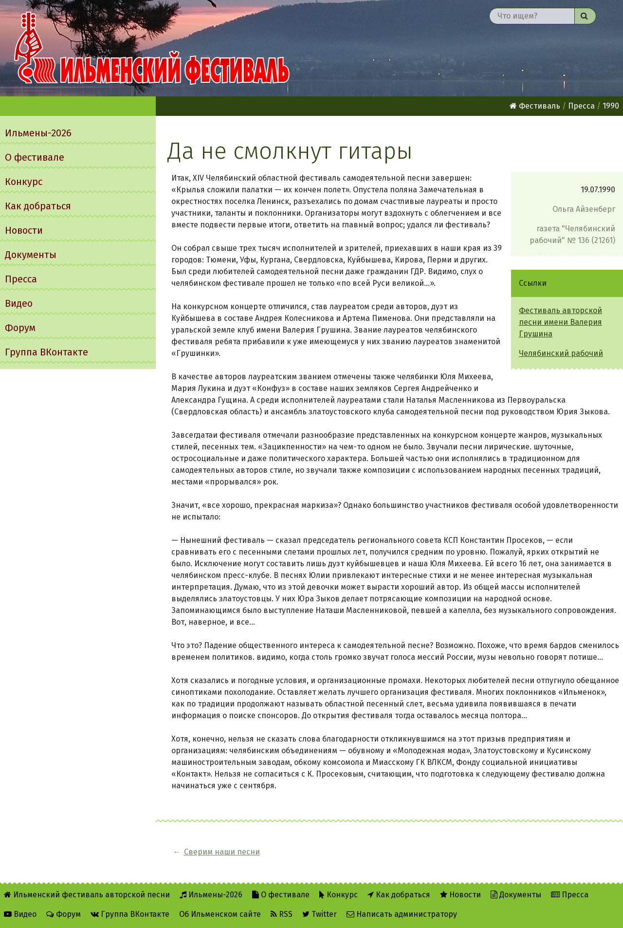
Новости (24, 230)
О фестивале (34, 157)
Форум (20, 328)
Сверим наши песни (222, 851)
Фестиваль (535, 106)
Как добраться (38, 206)
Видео (19, 303)
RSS (282, 914)
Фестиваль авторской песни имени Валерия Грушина (560, 322)
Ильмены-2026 (38, 133)
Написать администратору (402, 914)
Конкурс (23, 181)
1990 (611, 106)
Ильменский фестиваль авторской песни (152, 48)
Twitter (319, 914)
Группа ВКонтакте (46, 352)
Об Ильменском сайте (220, 914)
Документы (30, 254)
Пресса (21, 279)
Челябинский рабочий (561, 353)
